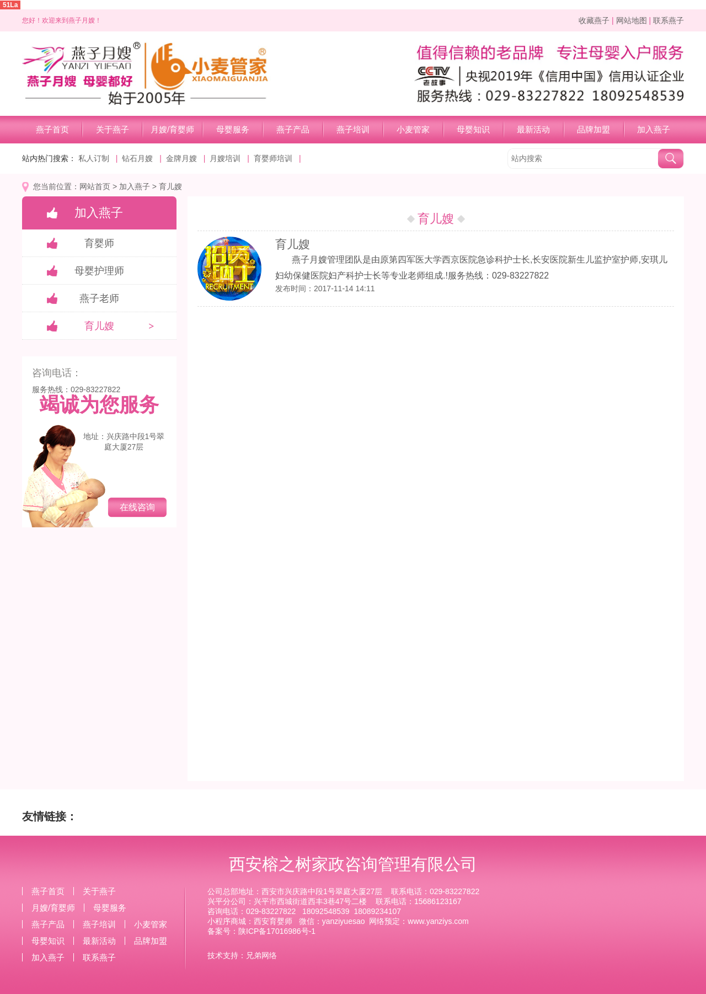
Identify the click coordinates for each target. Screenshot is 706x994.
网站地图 (631, 20)
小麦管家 (413, 129)
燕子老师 (99, 298)
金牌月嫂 (181, 158)
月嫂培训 (225, 158)
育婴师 (99, 243)
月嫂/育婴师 (172, 129)
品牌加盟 (593, 129)
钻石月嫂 (137, 158)
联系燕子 (668, 20)
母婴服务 (232, 129)
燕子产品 (292, 129)
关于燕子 (112, 129)
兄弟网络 (261, 955)
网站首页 (94, 186)
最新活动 (533, 129)
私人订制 (93, 158)
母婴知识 (473, 129)
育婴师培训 (273, 158)
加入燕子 (653, 129)
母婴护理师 (99, 270)
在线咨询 (137, 507)
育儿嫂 (170, 186)
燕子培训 (353, 129)
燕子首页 (52, 129)
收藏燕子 (594, 20)
